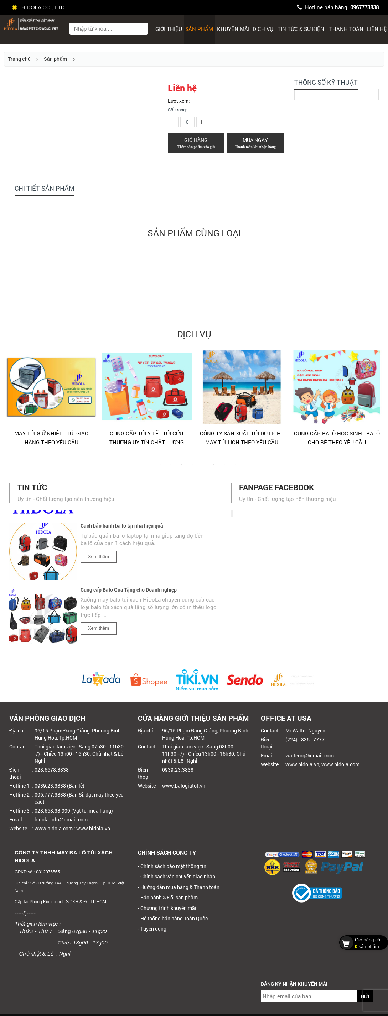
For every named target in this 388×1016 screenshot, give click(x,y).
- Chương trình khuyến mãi (167, 908)
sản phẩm (361, 942)
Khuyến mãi (233, 28)
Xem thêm (98, 558)
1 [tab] (160, 468)
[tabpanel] (51, 401)
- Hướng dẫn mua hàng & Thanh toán (178, 887)
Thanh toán (346, 28)
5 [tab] (203, 468)
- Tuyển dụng (152, 928)
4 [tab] (192, 468)
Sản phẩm (199, 28)
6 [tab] (214, 468)
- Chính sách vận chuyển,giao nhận (176, 876)
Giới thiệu (168, 28)
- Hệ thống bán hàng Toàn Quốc (173, 918)
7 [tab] (224, 468)
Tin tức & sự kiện (301, 28)
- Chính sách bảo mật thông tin (172, 866)
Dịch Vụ (263, 28)
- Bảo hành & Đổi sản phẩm (168, 897)
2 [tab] (171, 468)
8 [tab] (235, 468)
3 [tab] (182, 468)
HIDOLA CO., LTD (39, 7)
